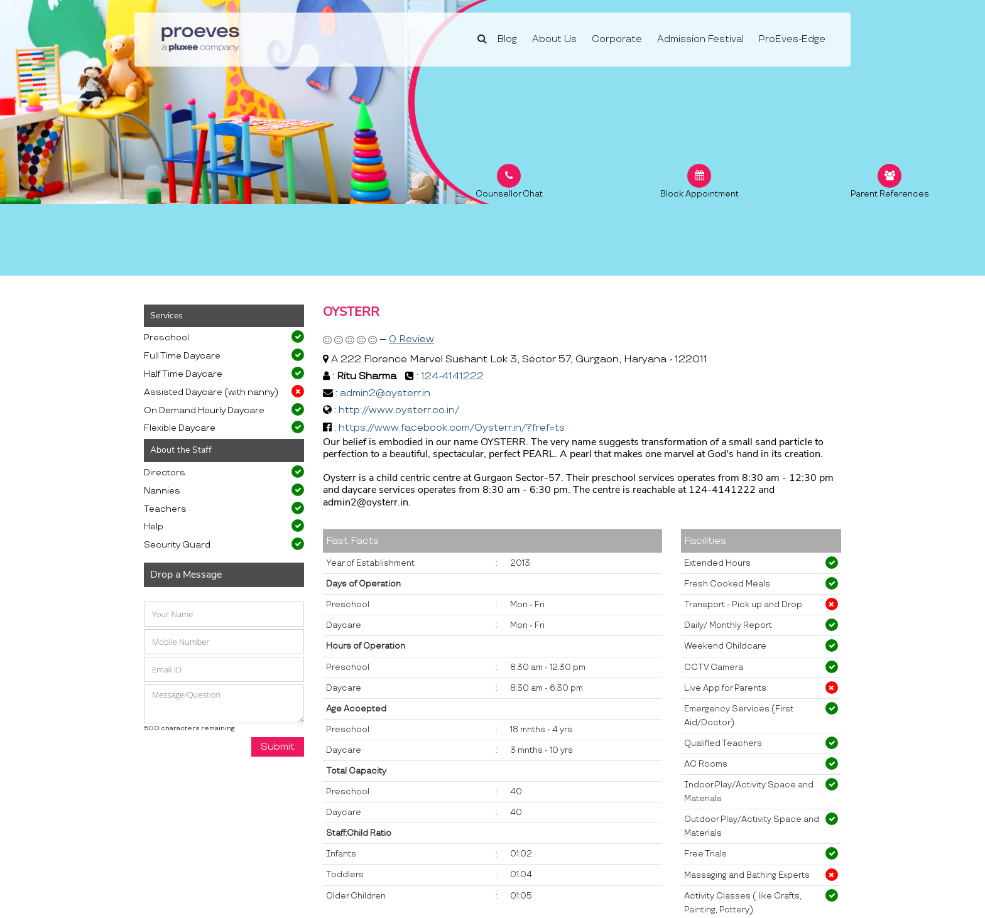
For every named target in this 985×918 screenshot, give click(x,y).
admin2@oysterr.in (385, 393)
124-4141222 (452, 376)
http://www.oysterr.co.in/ (399, 410)
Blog (507, 39)
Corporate (617, 39)
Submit (278, 747)
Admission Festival (700, 39)
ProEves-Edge (792, 39)
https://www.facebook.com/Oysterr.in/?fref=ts (452, 428)
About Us (554, 39)
